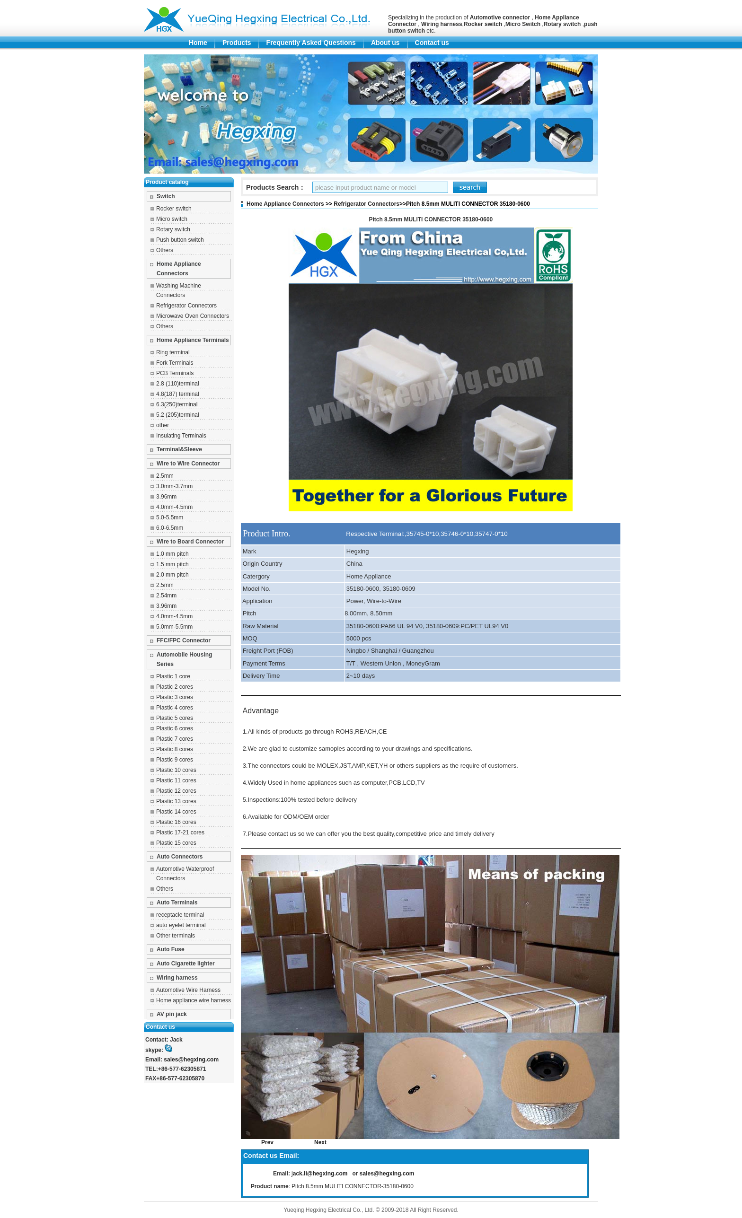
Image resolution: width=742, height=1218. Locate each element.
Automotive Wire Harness (188, 990)
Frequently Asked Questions (311, 42)
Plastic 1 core (173, 676)
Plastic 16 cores (176, 822)
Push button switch (180, 240)
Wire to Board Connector (190, 541)
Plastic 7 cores (174, 739)
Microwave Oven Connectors (192, 316)
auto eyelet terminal (181, 925)
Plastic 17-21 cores (180, 832)
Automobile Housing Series (184, 659)
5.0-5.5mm (169, 517)
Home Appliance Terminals (193, 340)
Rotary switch (173, 229)
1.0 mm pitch (172, 554)
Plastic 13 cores (176, 801)
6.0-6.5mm (169, 528)
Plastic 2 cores (174, 686)
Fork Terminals (174, 362)
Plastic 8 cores (174, 749)
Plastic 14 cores (176, 811)
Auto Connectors (180, 856)
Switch (166, 196)
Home (198, 42)
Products (236, 42)
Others (164, 250)
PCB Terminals (175, 373)
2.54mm (166, 595)
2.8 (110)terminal (177, 383)
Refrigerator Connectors (186, 305)
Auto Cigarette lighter (186, 963)
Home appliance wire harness (193, 1000)
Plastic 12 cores (176, 791)
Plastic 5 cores (174, 718)
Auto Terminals (177, 902)
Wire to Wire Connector (188, 463)
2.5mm (165, 476)
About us (385, 42)
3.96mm (166, 496)
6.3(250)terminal (176, 404)
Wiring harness (177, 977)
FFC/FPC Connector (184, 640)
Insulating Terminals (181, 435)
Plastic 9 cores (174, 759)
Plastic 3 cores (174, 697)
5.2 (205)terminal (177, 415)
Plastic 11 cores (176, 780)
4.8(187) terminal (177, 394)
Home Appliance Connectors (179, 269)
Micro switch (171, 219)
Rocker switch (174, 208)
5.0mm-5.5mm (174, 626)
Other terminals (175, 935)
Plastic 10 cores (176, 770)
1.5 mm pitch (172, 564)
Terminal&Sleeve (179, 449)
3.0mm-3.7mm (174, 486)
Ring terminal (173, 352)
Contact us (432, 42)
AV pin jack (172, 1014)
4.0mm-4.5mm (174, 507)
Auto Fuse (171, 949)
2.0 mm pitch (172, 574)
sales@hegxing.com (191, 1059)
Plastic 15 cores (176, 843)
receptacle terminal (180, 914)
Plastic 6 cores (174, 728)
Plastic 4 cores (174, 707)
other (162, 425)
